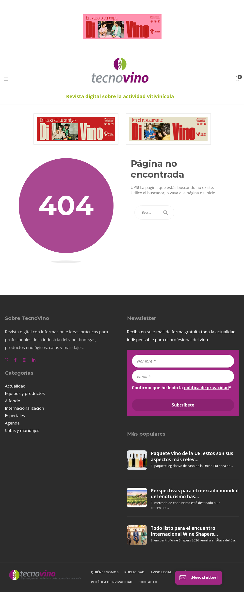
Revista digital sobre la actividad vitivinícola (120, 96)
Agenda (12, 423)
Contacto (147, 582)
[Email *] (183, 376)
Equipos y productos (25, 393)
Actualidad (15, 386)
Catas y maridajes (22, 430)
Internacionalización (24, 408)
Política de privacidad (111, 582)
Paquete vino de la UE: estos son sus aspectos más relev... (192, 456)
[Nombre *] (183, 361)
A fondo (12, 401)
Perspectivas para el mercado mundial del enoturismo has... (195, 494)
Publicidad (134, 572)
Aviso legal (161, 572)
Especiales (15, 415)
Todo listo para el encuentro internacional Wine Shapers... (184, 531)
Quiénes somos (104, 572)
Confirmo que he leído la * (181, 387)
